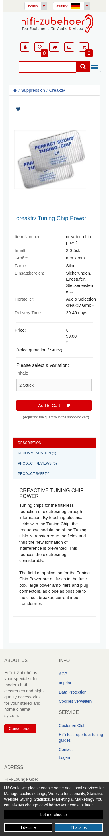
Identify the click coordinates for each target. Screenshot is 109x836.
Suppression (33, 90)
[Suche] (47, 67)
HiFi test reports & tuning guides (81, 737)
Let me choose (53, 814)
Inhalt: (22, 373)
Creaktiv (57, 90)
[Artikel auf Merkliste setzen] (54, 109)
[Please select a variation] (54, 384)
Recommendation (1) (37, 453)
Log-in (64, 757)
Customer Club (72, 725)
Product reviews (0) (37, 463)
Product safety (33, 474)
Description (29, 442)
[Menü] (96, 67)
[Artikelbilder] (54, 149)
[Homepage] (57, 23)
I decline (28, 827)
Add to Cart (54, 405)
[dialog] (54, 809)
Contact (66, 749)
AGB (63, 673)
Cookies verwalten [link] (75, 701)
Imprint (65, 683)
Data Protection (73, 692)
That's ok (79, 827)
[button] (24, 47)
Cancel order (20, 728)
